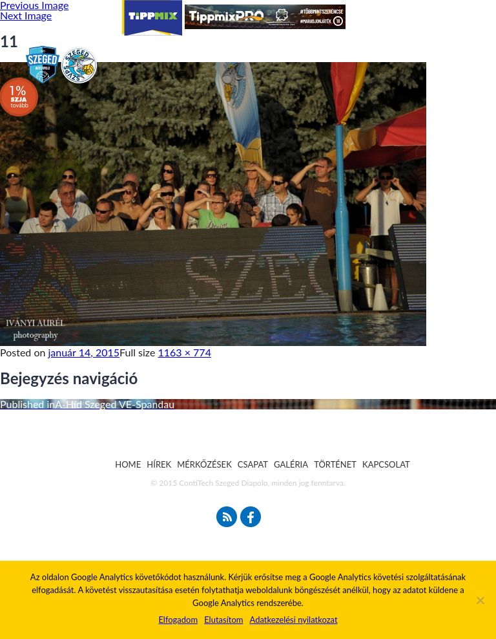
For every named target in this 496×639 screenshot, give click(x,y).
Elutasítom (223, 619)
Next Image (26, 15)
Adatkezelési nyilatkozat (293, 619)
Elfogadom (178, 619)
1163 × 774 (184, 352)
